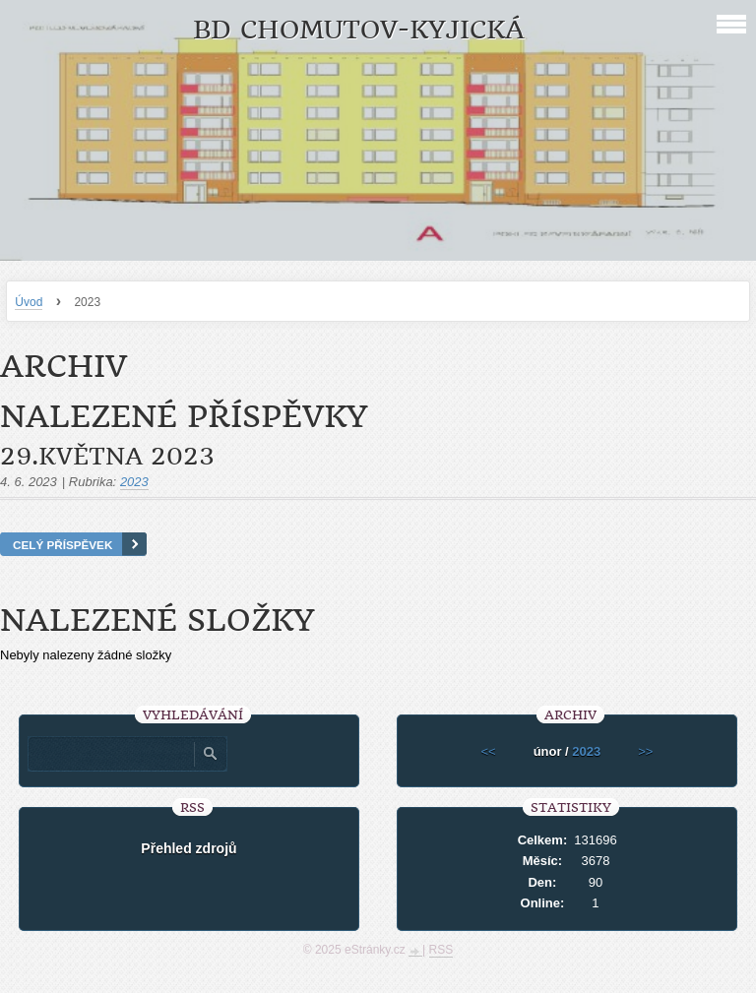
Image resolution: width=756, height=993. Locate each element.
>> (645, 751)
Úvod (28, 302)
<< (487, 751)
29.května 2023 (107, 456)
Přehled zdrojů (188, 848)
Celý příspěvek (62, 544)
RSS (441, 950)
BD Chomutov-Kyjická (359, 30)
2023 (134, 481)
